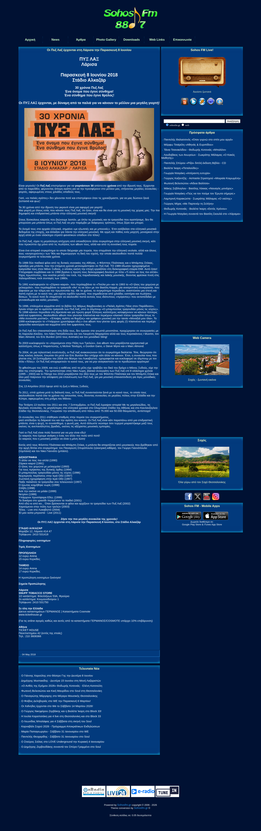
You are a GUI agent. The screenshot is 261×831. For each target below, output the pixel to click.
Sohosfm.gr (124, 804)
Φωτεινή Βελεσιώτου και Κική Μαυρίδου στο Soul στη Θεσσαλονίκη (61, 690)
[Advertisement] (202, 278)
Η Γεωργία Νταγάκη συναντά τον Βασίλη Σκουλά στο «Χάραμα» (202, 213)
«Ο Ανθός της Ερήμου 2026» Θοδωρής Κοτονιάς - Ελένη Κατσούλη (61, 685)
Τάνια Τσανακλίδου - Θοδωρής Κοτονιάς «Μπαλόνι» (195, 149)
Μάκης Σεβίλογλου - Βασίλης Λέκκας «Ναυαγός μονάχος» (198, 188)
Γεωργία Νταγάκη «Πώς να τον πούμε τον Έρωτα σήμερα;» (199, 193)
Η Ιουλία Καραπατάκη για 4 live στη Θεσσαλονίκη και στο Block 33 (61, 716)
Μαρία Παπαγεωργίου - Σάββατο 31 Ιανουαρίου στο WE (55, 731)
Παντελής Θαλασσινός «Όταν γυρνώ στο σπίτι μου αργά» (198, 139)
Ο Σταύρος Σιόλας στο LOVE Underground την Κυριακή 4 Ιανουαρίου (62, 741)
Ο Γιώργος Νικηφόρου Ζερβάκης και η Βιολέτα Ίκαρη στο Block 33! (61, 711)
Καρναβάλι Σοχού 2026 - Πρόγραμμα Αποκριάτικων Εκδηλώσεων (60, 726)
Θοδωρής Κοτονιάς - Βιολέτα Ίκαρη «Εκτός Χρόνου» (195, 208)
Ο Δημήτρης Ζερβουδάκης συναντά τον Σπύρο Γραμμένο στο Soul (61, 746)
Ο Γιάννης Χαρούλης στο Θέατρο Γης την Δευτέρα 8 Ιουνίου (57, 675)
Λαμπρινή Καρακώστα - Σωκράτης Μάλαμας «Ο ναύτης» (198, 198)
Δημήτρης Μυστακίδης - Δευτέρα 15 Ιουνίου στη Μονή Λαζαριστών (61, 680)
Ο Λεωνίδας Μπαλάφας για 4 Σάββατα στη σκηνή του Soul (56, 721)
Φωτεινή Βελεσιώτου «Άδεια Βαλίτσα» (187, 183)
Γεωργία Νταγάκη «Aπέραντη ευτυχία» (187, 173)
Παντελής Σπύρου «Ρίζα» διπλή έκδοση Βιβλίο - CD (195, 162)
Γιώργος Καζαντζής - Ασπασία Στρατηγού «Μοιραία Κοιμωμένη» (202, 178)
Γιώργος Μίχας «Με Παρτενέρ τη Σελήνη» (189, 203)
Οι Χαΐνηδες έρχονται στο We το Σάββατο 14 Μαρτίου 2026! (57, 706)
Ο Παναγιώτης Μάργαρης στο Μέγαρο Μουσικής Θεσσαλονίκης (59, 695)
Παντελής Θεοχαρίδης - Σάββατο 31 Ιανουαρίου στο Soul (55, 736)
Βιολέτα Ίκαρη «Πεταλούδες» (181, 168)
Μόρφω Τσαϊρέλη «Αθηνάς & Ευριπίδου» (188, 144)
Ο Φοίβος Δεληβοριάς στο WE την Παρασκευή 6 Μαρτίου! (56, 700)
